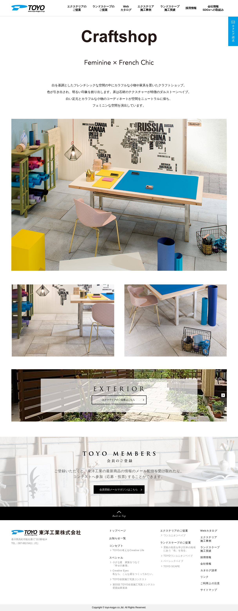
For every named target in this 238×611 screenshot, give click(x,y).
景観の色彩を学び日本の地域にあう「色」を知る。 (180, 549)
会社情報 (206, 563)
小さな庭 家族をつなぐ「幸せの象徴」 (126, 564)
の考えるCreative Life (128, 550)
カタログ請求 (208, 570)
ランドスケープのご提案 (103, 8)
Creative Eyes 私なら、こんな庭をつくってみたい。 (134, 572)
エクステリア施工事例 (146, 8)
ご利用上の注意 (210, 583)
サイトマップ (208, 589)
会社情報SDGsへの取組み (213, 8)
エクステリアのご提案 (76, 8)
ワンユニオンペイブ (175, 535)
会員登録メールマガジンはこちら (119, 489)
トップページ (117, 530)
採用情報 (191, 8)
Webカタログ (125, 8)
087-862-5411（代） (29, 543)
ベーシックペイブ (173, 561)
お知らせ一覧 (117, 538)
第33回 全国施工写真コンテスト (134, 586)
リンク (204, 576)
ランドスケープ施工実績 (169, 8)
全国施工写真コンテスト (130, 579)
